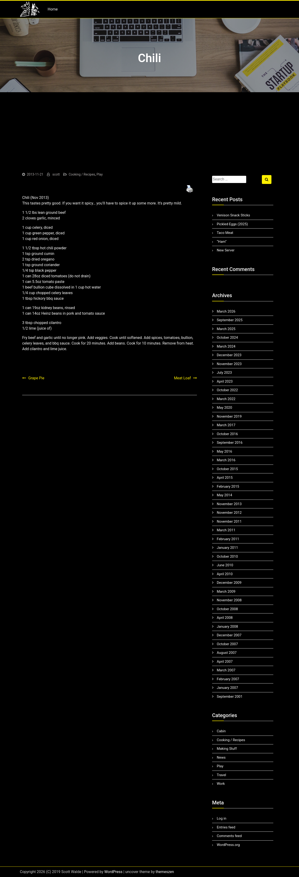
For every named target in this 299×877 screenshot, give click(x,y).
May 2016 (224, 451)
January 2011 (227, 548)
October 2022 (227, 390)
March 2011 (226, 530)
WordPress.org (228, 845)
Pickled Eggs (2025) (232, 224)
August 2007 (227, 653)
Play (99, 174)
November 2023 (229, 364)
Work (221, 784)
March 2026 (226, 311)
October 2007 (227, 644)
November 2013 (229, 504)
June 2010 (225, 565)
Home (53, 9)
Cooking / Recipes (82, 174)
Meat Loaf (182, 378)
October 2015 (227, 469)
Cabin (221, 731)
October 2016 (227, 434)
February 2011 (228, 539)
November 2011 (229, 521)
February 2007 (228, 679)
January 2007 (227, 688)
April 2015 (225, 477)
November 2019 (229, 416)
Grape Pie (36, 378)
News (221, 757)
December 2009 (229, 583)
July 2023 (224, 372)
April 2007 (225, 661)
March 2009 (226, 591)
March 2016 (226, 460)
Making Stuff (227, 749)
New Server (226, 250)
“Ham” (222, 242)
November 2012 (229, 513)
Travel (221, 775)
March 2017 (226, 425)
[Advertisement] (149, 127)
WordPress (113, 872)
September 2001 (229, 696)
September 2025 (229, 320)
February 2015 (228, 486)
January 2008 (227, 626)
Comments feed (229, 836)
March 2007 (226, 670)
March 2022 (226, 399)
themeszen (165, 872)
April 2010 (225, 574)
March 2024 (226, 346)
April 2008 (225, 618)
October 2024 (227, 337)
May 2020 (224, 407)
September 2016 (229, 442)
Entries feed (226, 827)
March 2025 (226, 329)
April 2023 (225, 381)
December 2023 (229, 355)
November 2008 (229, 600)
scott (56, 174)
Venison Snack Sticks (233, 215)
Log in (221, 818)
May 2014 (224, 495)
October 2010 (227, 556)
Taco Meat (225, 233)
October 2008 (227, 609)
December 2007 (229, 635)
